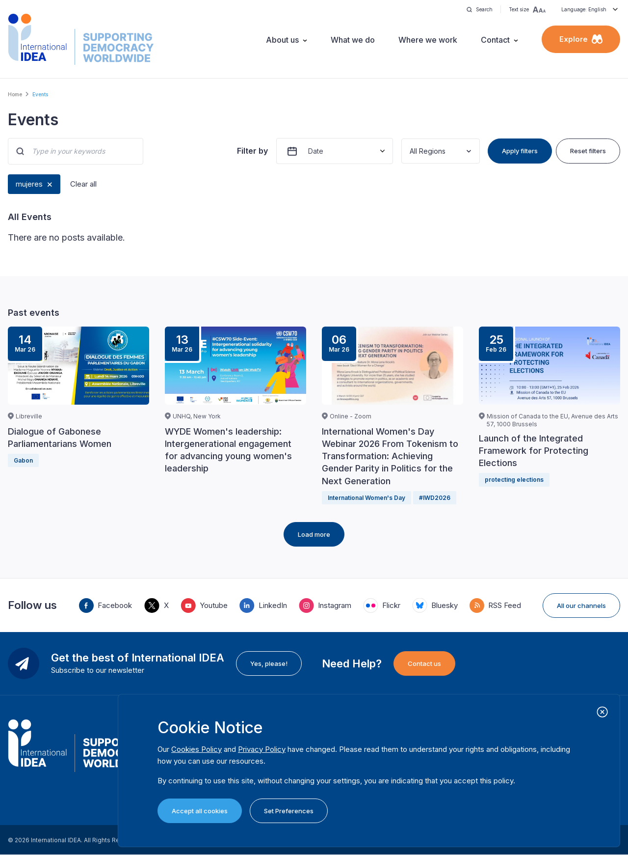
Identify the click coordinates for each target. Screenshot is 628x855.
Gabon (23, 460)
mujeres (29, 184)
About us (282, 40)
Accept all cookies (200, 811)
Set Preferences (289, 811)
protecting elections (514, 479)
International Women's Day (366, 497)
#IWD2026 (434, 497)
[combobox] (411, 151)
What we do (353, 40)
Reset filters (588, 151)
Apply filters (520, 151)
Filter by (252, 151)
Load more (314, 534)
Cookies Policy (196, 749)
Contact (495, 40)
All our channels (581, 605)
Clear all (83, 184)
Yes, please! (269, 663)
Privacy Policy (262, 749)
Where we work (427, 40)
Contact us (424, 663)
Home (15, 94)
